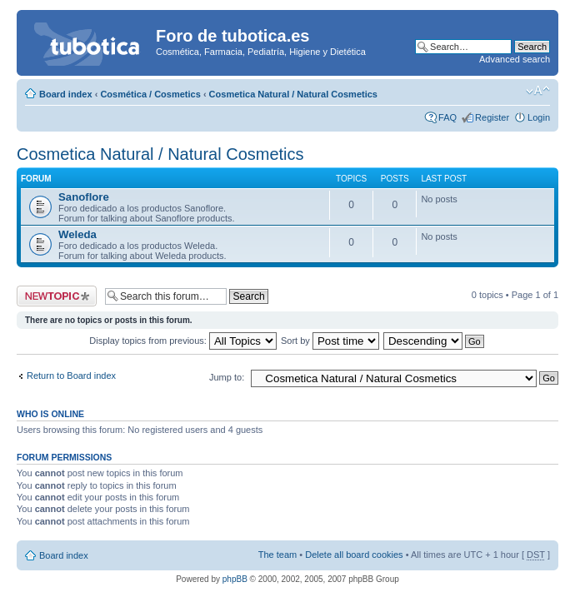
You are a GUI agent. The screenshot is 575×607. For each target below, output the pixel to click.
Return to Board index (71, 376)
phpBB (235, 579)
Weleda (77, 234)
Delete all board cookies (353, 555)
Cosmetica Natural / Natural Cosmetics (293, 94)
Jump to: (226, 377)
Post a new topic (57, 296)
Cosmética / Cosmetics (150, 94)
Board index (65, 94)
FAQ (447, 117)
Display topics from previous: (183, 341)
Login (539, 117)
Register (492, 117)
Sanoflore (83, 197)
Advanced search (514, 59)
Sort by (330, 341)
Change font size (538, 90)
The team (277, 555)
